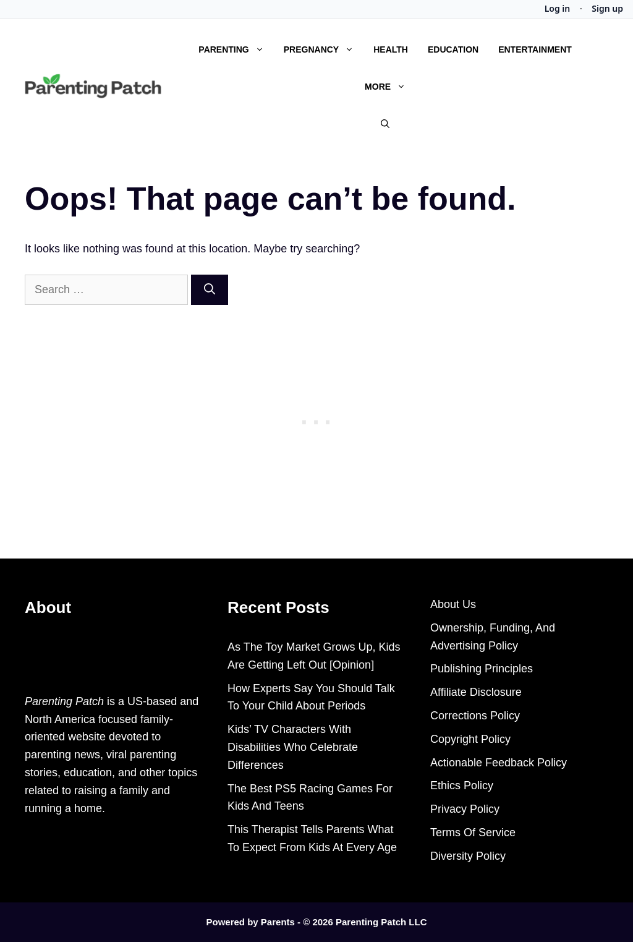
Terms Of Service (473, 832)
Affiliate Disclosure (476, 692)
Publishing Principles (481, 668)
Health (390, 49)
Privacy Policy (464, 809)
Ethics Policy (461, 785)
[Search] (209, 290)
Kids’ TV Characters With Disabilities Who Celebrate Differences (292, 747)
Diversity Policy (468, 856)
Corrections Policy (475, 715)
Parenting (235, 49)
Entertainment (535, 49)
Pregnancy (323, 49)
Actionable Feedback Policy (498, 762)
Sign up (607, 9)
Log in (558, 9)
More (390, 86)
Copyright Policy (470, 739)
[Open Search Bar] (385, 123)
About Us (453, 604)
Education (453, 49)
